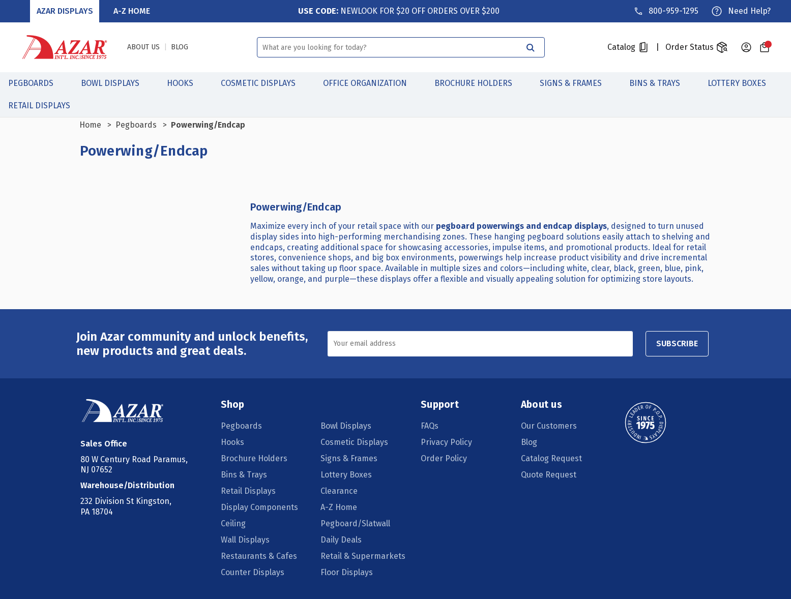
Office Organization (370, 83)
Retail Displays (44, 105)
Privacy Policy (446, 442)
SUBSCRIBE (677, 343)
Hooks (185, 83)
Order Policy (444, 458)
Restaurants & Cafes (259, 556)
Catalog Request (551, 458)
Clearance (339, 491)
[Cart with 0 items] (764, 47)
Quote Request (548, 475)
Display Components (259, 507)
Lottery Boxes (742, 83)
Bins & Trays (660, 83)
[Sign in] (746, 47)
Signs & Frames (576, 83)
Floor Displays (346, 572)
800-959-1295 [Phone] (673, 11)
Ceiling (233, 523)
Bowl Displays (116, 83)
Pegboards (36, 83)
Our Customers (549, 426)
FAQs (429, 426)
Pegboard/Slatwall (355, 523)
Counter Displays (252, 572)
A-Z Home (131, 11)
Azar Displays (65, 11)
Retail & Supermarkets (362, 556)
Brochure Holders (478, 83)
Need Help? (749, 11)
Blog (529, 442)
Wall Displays (245, 540)
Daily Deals (341, 540)
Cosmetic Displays (264, 83)
